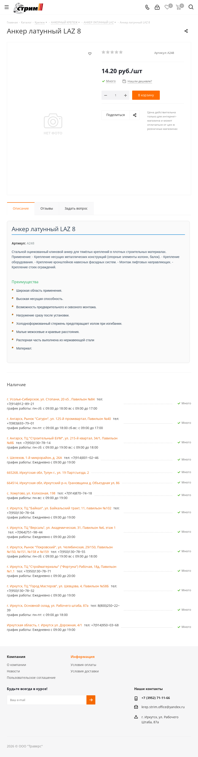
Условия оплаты (83, 665)
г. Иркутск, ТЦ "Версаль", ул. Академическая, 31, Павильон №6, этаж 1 (61, 527)
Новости (13, 671)
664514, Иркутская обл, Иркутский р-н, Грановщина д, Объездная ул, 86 (63, 483)
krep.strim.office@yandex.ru (163, 707)
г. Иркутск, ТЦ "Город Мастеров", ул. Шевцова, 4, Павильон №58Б (58, 586)
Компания (16, 656)
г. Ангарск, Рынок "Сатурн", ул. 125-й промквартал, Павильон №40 (59, 418)
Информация (83, 656)
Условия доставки (85, 671)
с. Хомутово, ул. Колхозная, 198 (31, 493)
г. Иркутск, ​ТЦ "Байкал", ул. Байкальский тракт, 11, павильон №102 (59, 508)
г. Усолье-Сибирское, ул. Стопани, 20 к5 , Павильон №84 (51, 399)
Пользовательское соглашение (31, 677)
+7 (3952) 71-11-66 (156, 698)
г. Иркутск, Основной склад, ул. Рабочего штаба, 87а (48, 605)
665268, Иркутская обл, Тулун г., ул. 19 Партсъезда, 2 (48, 472)
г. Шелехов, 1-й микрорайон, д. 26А (35, 457)
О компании (16, 665)
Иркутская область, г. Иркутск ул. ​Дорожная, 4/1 (45, 625)
